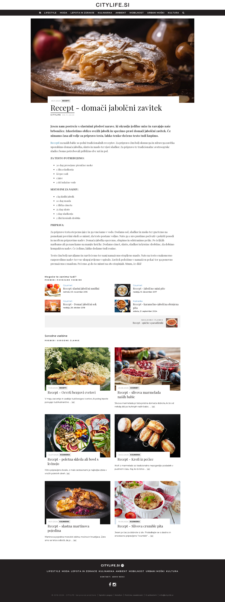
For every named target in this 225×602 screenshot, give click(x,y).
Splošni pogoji (106, 595)
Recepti (65, 101)
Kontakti (105, 577)
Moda (63, 12)
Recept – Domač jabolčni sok (80, 304)
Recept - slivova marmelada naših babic (139, 394)
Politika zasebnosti (134, 595)
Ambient (121, 12)
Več (73, 402)
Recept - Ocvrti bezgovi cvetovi (72, 392)
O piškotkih (151, 595)
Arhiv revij (118, 577)
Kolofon (118, 595)
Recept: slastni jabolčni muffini (81, 288)
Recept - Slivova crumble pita (140, 526)
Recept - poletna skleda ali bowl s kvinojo (73, 461)
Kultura (173, 12)
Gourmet (67, 285)
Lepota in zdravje (82, 12)
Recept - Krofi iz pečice (135, 459)
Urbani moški (155, 12)
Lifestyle (50, 12)
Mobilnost (137, 12)
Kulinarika (105, 12)
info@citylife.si (166, 595)
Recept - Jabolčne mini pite (149, 288)
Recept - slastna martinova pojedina (68, 528)
